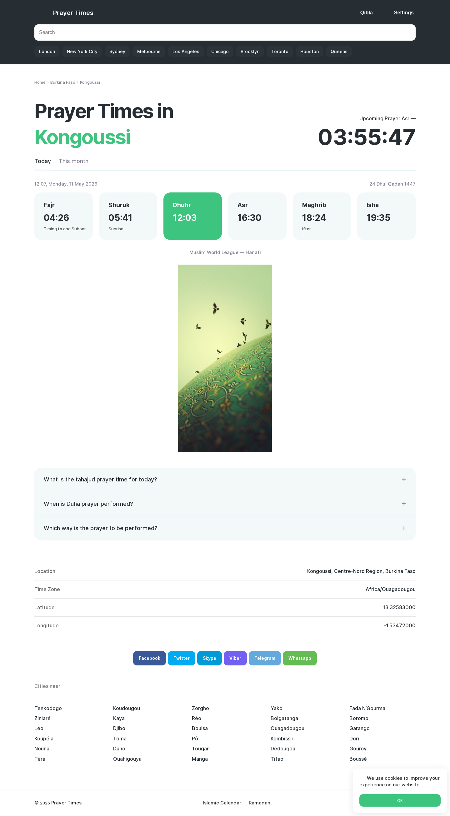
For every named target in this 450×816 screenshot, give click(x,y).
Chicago (220, 51)
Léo (38, 728)
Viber (235, 658)
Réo (196, 718)
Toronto (279, 51)
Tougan (201, 748)
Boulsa (200, 728)
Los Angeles (185, 51)
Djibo (119, 728)
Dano (119, 748)
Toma (120, 738)
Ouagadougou (287, 728)
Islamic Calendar (222, 803)
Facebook (149, 658)
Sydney (117, 51)
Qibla (366, 12)
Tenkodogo (48, 708)
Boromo (358, 718)
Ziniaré (42, 718)
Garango (359, 728)
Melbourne (149, 51)
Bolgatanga (284, 718)
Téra (39, 759)
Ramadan (259, 803)
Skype (209, 658)
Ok (400, 800)
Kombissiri (283, 738)
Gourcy (358, 748)
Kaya (119, 718)
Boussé (358, 759)
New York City (82, 51)
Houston (309, 51)
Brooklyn (250, 51)
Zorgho (200, 708)
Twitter (181, 658)
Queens (339, 51)
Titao (277, 759)
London (47, 51)
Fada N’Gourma (367, 708)
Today (42, 161)
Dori (354, 738)
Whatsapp (299, 658)
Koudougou (126, 708)
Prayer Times (73, 13)
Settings (404, 12)
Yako (276, 708)
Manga (200, 759)
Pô (195, 738)
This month (73, 161)
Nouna (41, 748)
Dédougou (283, 748)
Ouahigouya (127, 759)
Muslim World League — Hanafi (225, 252)
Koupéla (43, 738)
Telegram (264, 658)
